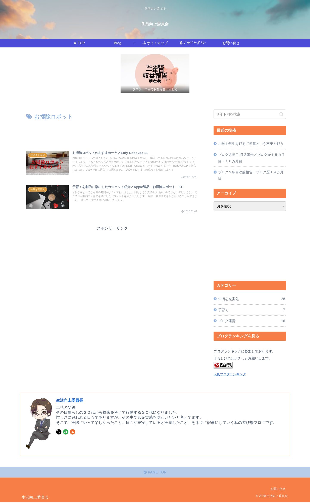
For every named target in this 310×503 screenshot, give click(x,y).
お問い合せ (277, 489)
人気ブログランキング (230, 374)
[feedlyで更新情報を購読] (65, 432)
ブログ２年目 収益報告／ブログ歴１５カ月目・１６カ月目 (251, 158)
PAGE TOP (155, 473)
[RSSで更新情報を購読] (72, 432)
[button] (281, 114)
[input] (250, 114)
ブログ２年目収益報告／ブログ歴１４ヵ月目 (251, 175)
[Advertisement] (112, 133)
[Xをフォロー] (59, 432)
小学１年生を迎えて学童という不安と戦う (251, 144)
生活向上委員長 (71, 400)
